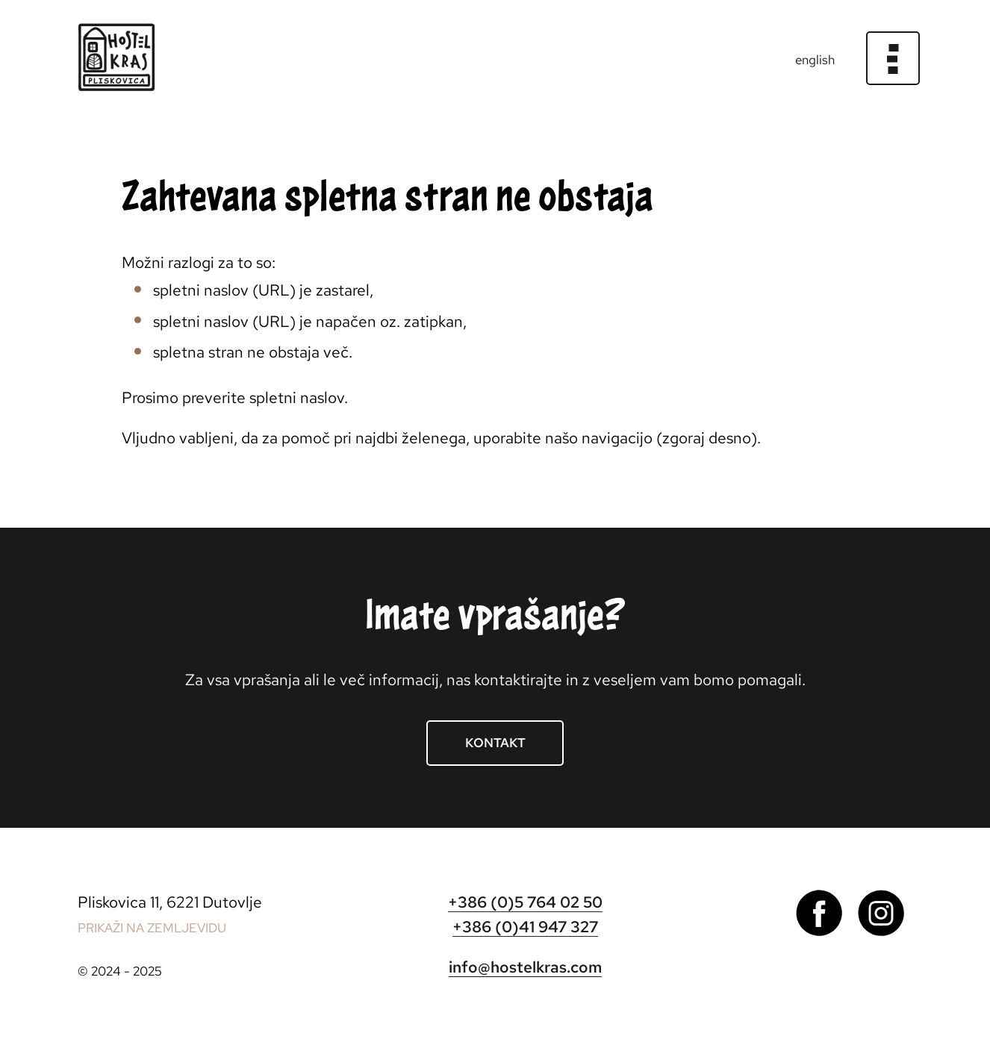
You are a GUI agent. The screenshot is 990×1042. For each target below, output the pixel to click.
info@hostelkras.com (525, 967)
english (815, 60)
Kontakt (495, 742)
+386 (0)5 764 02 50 (525, 902)
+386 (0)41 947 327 (525, 927)
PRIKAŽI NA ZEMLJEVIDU (152, 928)
